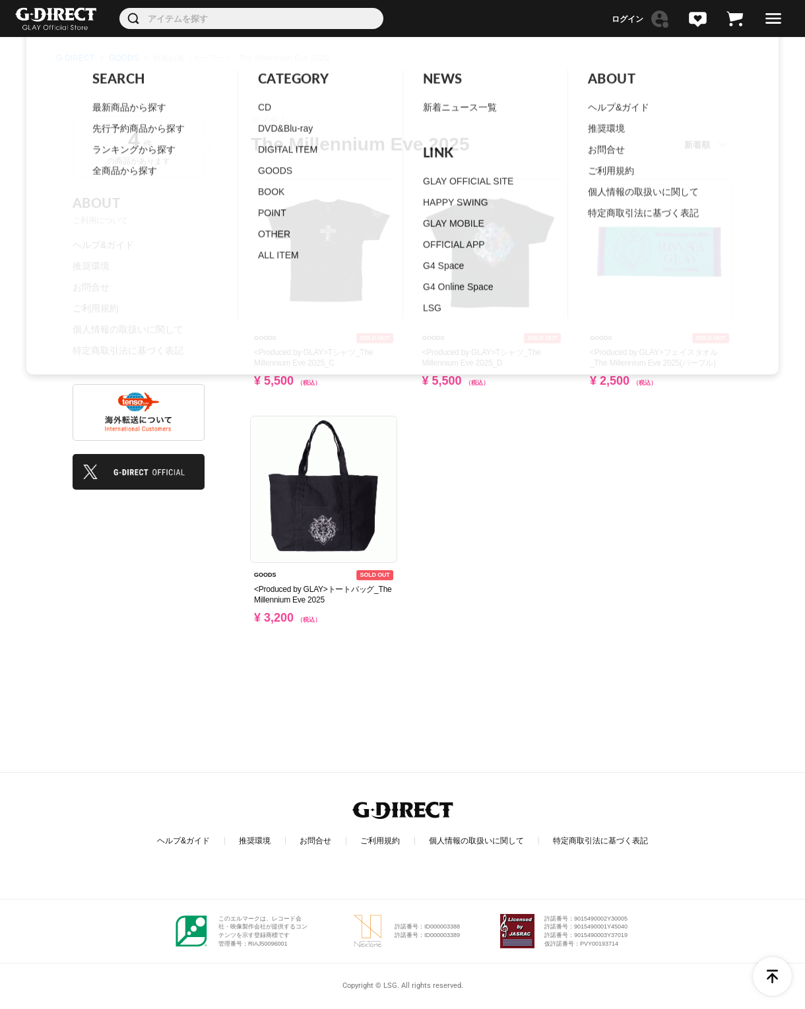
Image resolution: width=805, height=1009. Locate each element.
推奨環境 (91, 266)
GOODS (124, 58)
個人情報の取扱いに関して (128, 329)
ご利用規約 (96, 308)
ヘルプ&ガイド (103, 245)
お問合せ (91, 287)
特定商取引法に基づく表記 (128, 350)
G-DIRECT (75, 58)
